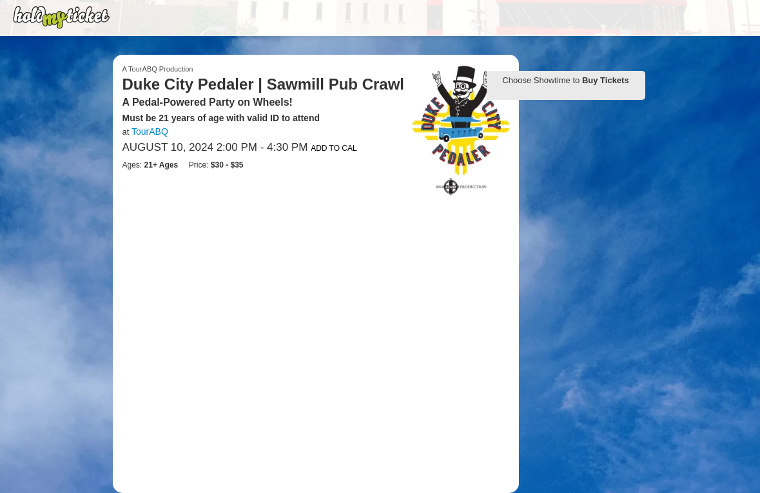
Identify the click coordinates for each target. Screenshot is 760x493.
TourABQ (150, 131)
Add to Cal (334, 148)
